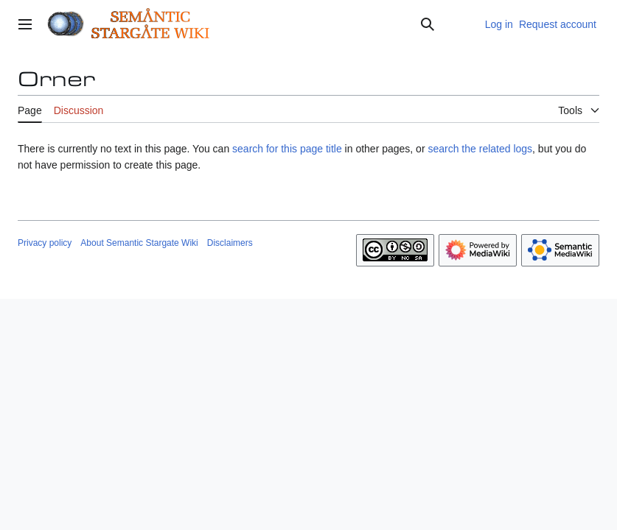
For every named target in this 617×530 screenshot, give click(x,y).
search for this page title (287, 149)
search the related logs (480, 149)
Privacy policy (45, 243)
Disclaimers (230, 243)
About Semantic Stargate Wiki (139, 243)
